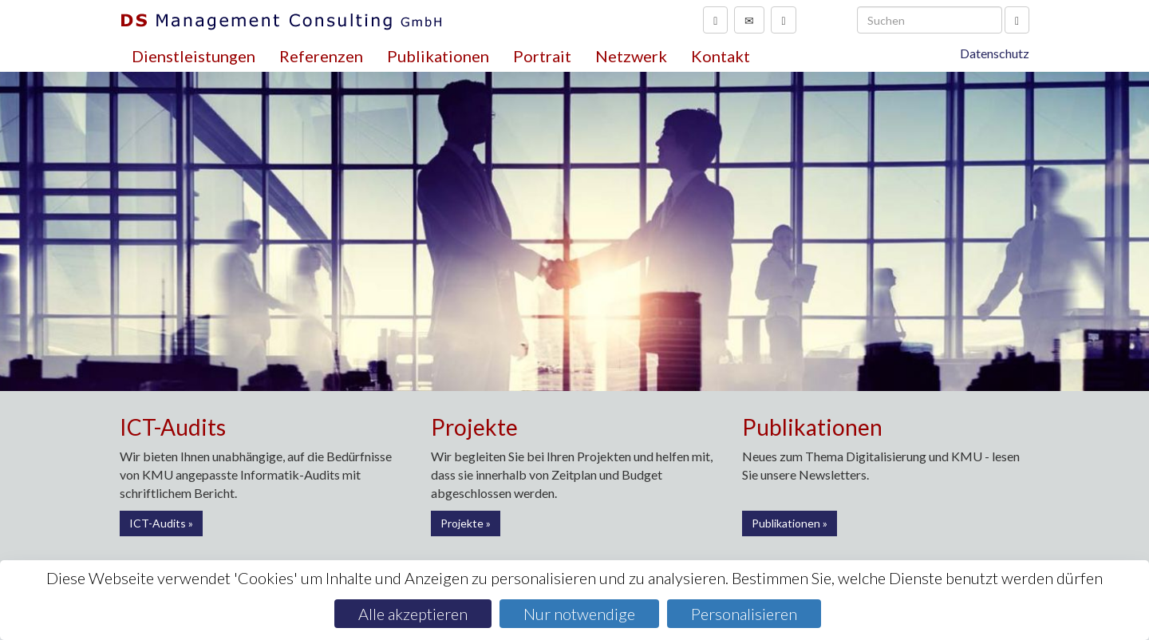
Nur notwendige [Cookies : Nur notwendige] (579, 613)
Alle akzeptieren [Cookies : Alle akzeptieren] (413, 613)
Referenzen (321, 55)
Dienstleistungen (193, 55)
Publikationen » (789, 523)
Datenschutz (994, 53)
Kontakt (720, 55)
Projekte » (465, 523)
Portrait (542, 55)
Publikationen (438, 55)
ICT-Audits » (161, 523)
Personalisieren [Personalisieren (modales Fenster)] (744, 613)
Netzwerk (631, 55)
